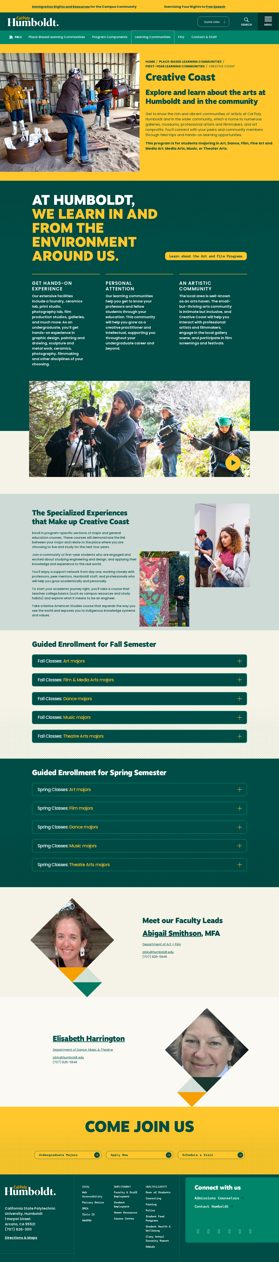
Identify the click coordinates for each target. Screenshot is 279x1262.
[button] (213, 22)
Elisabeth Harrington (89, 1039)
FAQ (181, 37)
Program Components (109, 37)
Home (150, 61)
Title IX (88, 1214)
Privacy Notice (93, 1202)
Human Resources (125, 1212)
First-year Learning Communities (175, 66)
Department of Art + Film (161, 944)
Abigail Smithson (171, 934)
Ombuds (150, 1246)
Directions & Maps (21, 1238)
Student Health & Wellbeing (158, 1228)
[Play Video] (139, 430)
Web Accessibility (92, 1194)
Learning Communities (152, 37)
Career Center (124, 1218)
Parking (151, 1204)
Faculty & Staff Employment (125, 1194)
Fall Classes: (61, 661)
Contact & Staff (204, 37)
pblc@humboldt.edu (158, 952)
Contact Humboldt (212, 1206)
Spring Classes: (64, 790)
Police (150, 1210)
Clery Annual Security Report (157, 1238)
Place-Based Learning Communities (57, 37)
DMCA (85, 1208)
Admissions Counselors (217, 1198)
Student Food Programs (155, 1218)
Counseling (153, 1198)
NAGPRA (86, 1220)
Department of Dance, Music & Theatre (83, 1050)
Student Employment (121, 1204)
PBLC (15, 38)
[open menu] (268, 21)
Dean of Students (158, 1192)
